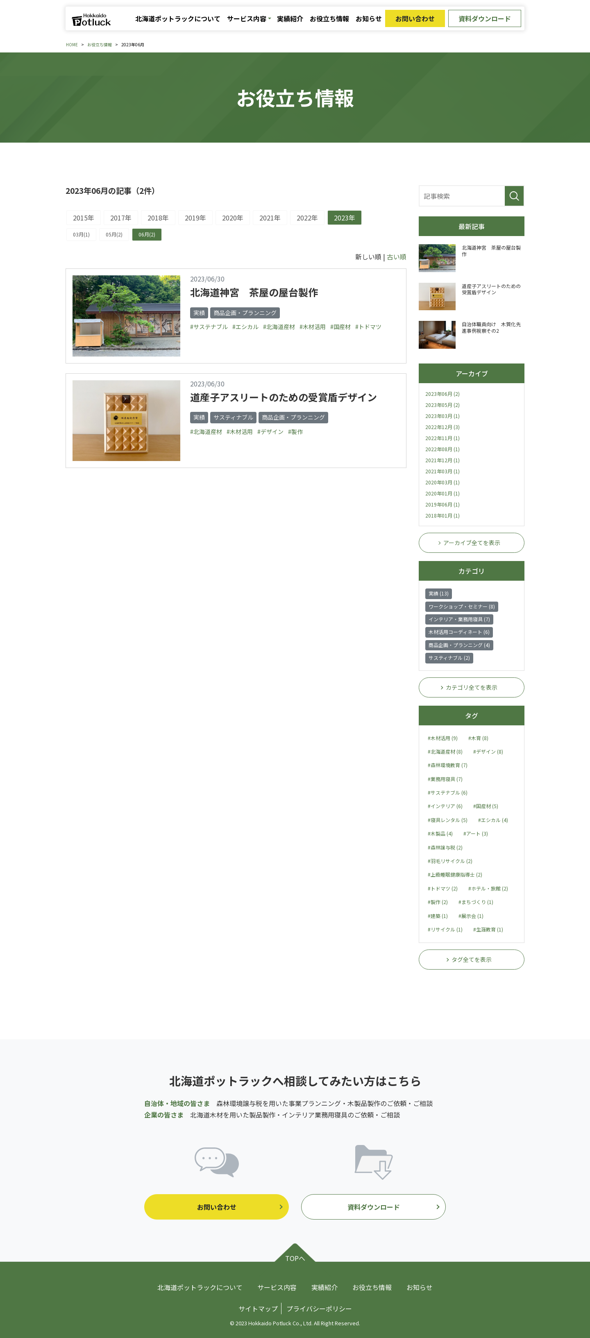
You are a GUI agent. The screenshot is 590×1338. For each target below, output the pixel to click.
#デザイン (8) (488, 751)
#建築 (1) (438, 915)
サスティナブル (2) (449, 657)
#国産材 (340, 327)
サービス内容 (246, 18)
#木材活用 (313, 327)
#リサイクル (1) (445, 929)
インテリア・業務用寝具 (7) (459, 619)
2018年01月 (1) (442, 515)
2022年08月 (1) (442, 448)
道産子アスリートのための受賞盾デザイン (283, 397)
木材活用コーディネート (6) (459, 631)
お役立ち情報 (329, 18)
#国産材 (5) (485, 805)
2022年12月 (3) (442, 426)
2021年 (270, 218)
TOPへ (295, 1258)
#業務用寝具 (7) (445, 778)
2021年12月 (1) (442, 460)
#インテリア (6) (445, 805)
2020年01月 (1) (442, 493)
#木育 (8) (478, 737)
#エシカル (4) (493, 819)
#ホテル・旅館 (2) (488, 888)
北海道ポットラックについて (177, 18)
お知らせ (369, 18)
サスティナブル (233, 417)
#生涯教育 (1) (488, 929)
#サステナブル (209, 327)
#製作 (295, 431)
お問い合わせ (415, 18)
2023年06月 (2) (442, 393)
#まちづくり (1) (475, 901)
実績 (199, 313)
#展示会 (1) (470, 915)
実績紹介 (290, 18)
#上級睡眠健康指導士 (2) (455, 874)
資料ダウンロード (484, 18)
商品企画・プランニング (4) (459, 644)
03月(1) (81, 234)
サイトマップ (258, 1308)
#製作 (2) (438, 901)
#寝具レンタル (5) (447, 819)
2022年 (307, 218)
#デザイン (270, 431)
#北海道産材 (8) (445, 751)
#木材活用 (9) (443, 737)
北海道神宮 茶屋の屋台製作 (254, 292)
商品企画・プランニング (245, 313)
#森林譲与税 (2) (445, 847)
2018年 (158, 218)
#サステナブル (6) (447, 792)
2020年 (232, 218)
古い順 (396, 256)
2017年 (121, 218)
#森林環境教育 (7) (447, 764)
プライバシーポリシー (319, 1308)
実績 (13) (439, 593)
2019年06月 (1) (442, 504)
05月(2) (114, 234)
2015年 (83, 218)
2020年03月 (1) (442, 482)
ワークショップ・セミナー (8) (462, 606)
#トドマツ (368, 327)
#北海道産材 (279, 327)
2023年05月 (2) (442, 404)
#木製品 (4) (440, 833)
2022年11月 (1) (442, 437)
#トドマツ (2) (443, 888)
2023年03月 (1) (442, 415)
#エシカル (245, 327)
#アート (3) (475, 833)
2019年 (195, 218)
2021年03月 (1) (442, 471)
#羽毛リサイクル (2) (450, 860)
